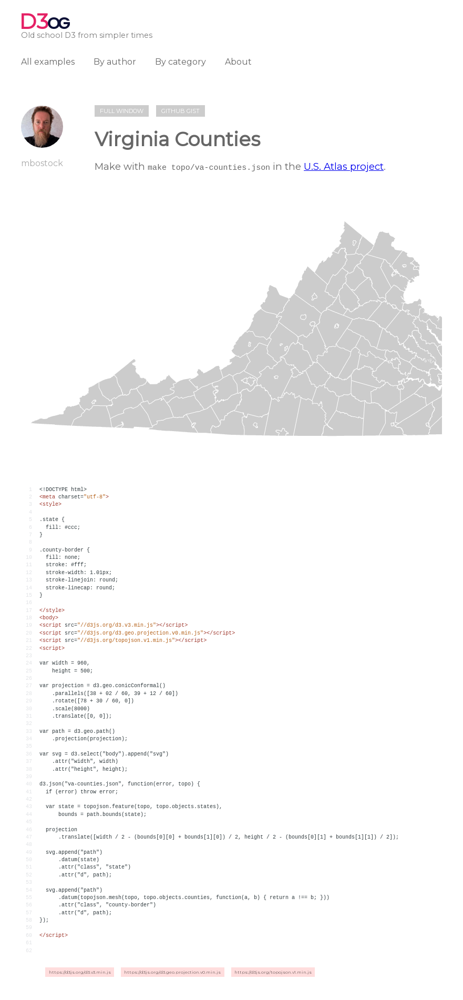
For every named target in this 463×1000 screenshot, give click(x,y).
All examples (48, 62)
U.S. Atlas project (344, 166)
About (238, 62)
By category (180, 62)
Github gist (180, 111)
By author (115, 62)
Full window (121, 111)
